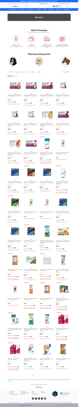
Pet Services (11, 391)
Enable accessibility (12, 3)
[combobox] (37, 6)
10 (45, 374)
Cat (39, 66)
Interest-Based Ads (42, 402)
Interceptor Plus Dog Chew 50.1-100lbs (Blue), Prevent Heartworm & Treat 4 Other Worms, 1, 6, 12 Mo (31, 359)
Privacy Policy (35, 402)
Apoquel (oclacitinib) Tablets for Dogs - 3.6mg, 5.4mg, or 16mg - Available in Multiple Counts (62, 182)
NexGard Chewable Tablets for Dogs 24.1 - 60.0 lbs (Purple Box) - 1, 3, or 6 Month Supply (15, 124)
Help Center (11, 392)
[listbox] (39, 61)
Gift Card (19, 3)
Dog (18, 66)
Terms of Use (30, 402)
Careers (33, 392)
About (33, 391)
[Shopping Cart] (69, 6)
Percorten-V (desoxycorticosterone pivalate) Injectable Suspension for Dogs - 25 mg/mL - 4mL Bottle (15, 329)
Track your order (25, 3)
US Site (42, 391)
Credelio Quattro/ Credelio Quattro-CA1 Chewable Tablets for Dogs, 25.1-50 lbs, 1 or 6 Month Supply (31, 329)
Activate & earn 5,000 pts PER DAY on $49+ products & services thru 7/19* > (39, 1)
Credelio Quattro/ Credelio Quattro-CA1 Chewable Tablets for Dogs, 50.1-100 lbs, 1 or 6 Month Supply (47, 241)
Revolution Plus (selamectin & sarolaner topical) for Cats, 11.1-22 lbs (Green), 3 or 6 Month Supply (46, 124)
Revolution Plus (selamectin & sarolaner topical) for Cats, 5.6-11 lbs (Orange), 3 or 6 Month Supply (15, 153)
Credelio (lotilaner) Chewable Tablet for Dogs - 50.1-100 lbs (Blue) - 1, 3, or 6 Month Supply (46, 329)
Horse (60, 66)
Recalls (25, 402)
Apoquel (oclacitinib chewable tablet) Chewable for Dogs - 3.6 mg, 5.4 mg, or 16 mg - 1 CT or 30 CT (46, 153)
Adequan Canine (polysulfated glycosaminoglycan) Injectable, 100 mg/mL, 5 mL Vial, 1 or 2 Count (63, 299)
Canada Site (43, 392)
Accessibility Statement (25, 392)
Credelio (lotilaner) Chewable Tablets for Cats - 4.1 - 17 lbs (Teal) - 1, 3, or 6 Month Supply (62, 270)
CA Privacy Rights (58, 402)
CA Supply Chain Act (50, 402)
